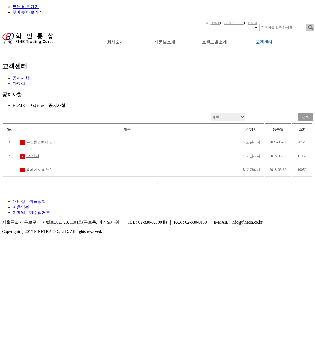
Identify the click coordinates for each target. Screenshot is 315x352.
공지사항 (21, 78)
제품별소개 (164, 42)
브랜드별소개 (214, 42)
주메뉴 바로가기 (28, 12)
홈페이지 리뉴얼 (39, 170)
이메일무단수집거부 (31, 212)
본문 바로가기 (26, 6)
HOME (215, 23)
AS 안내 (32, 156)
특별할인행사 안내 (41, 142)
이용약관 (21, 207)
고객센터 (264, 42)
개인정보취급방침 (29, 201)
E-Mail (252, 23)
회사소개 (115, 42)
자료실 (19, 83)
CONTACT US (234, 23)
